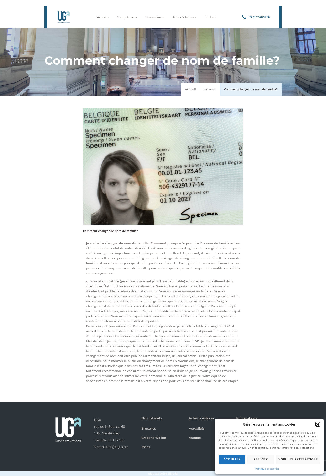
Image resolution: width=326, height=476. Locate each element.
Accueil (190, 89)
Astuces (210, 89)
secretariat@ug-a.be (111, 447)
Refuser (260, 459)
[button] (318, 424)
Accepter (232, 459)
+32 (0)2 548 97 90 (109, 440)
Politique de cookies (267, 468)
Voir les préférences (297, 459)
